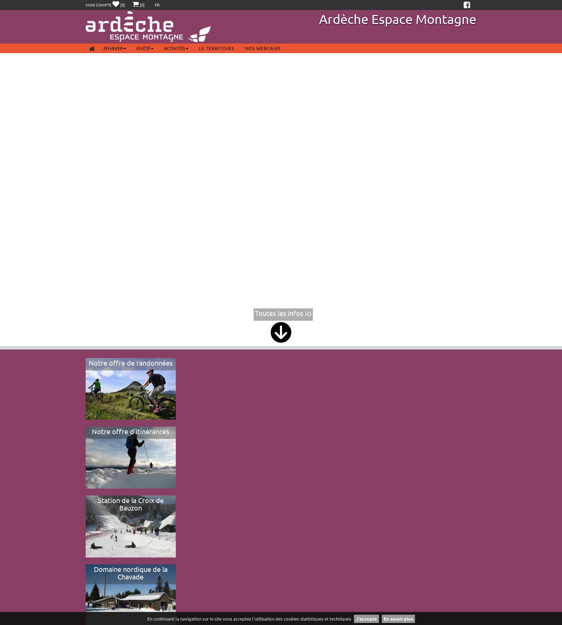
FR (157, 5)
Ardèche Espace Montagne (397, 18)
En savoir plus (398, 619)
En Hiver (114, 48)
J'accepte (366, 619)
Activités (176, 48)
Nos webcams (263, 48)
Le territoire (216, 48)
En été (145, 48)
